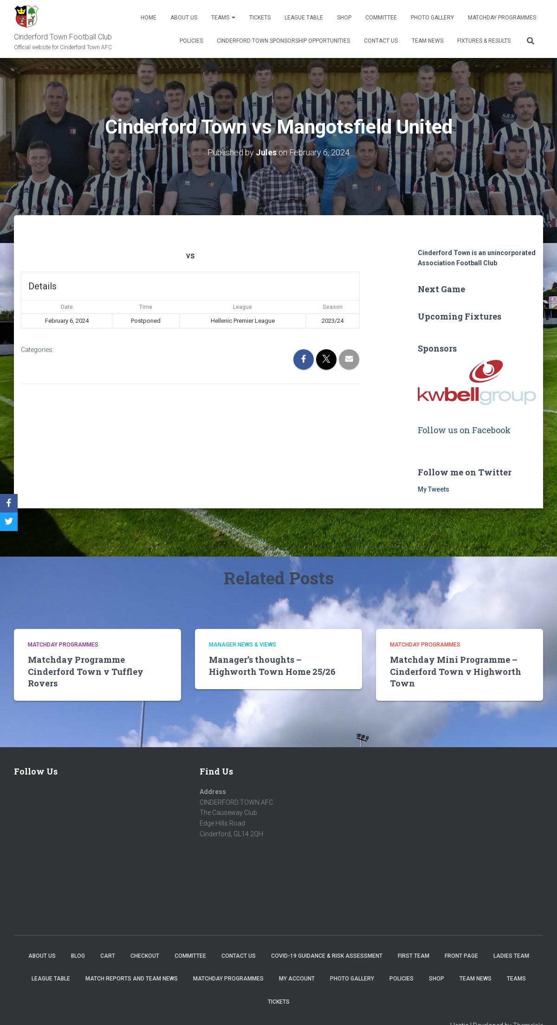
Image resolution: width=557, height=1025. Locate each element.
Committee (381, 17)
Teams (223, 17)
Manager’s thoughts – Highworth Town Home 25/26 (272, 665)
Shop (344, 17)
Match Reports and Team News (131, 978)
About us (183, 17)
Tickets (260, 17)
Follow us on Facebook (464, 429)
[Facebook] (9, 503)
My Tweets (433, 489)
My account (297, 978)
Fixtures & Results (484, 41)
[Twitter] (9, 521)
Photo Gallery (432, 17)
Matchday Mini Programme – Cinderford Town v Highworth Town (455, 671)
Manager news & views (242, 644)
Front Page (461, 955)
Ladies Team (511, 955)
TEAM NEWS (427, 41)
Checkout (144, 955)
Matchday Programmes (502, 17)
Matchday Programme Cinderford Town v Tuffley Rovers (85, 671)
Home (148, 17)
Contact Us (381, 41)
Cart (107, 955)
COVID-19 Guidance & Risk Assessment (326, 955)
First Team (413, 955)
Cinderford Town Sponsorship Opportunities (283, 41)
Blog (78, 955)
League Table (304, 17)
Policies (191, 41)
